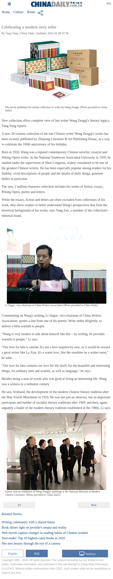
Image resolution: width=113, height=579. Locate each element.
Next (93, 505)
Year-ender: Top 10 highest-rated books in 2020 (33, 538)
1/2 (19, 505)
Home (6, 12)
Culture (18, 12)
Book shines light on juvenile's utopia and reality (34, 527)
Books (31, 12)
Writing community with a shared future (28, 522)
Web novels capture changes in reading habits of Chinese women (45, 533)
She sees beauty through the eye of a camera (31, 543)
